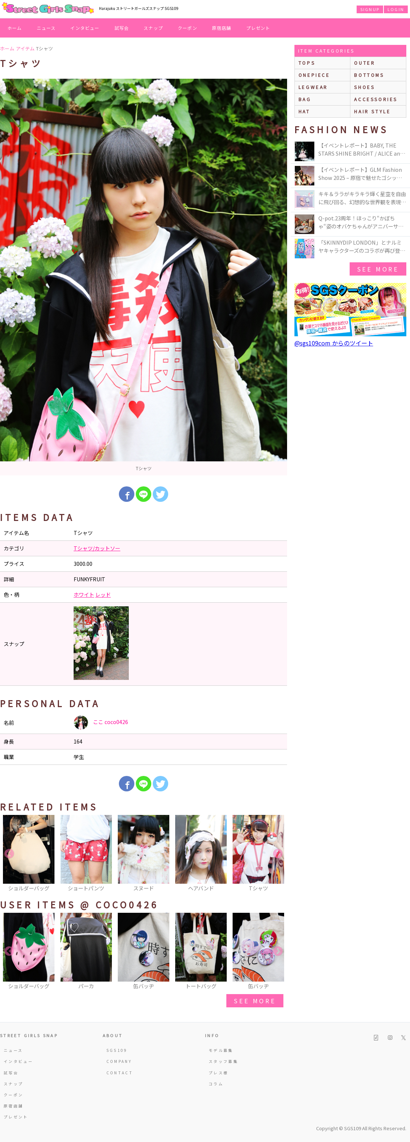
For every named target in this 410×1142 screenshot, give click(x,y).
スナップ (153, 28)
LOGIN (396, 9)
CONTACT (119, 1072)
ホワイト (84, 594)
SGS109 (117, 1050)
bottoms (369, 75)
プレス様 (218, 1072)
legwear (313, 87)
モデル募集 (221, 1050)
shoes (364, 87)
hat (304, 111)
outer (364, 63)
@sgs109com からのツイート (333, 342)
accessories (375, 99)
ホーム (14, 28)
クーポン (187, 28)
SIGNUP (369, 9)
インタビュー (84, 28)
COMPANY (119, 1061)
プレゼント (258, 28)
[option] (143, 277)
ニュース (46, 28)
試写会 (121, 28)
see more (255, 1000)
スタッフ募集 (223, 1061)
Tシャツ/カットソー (97, 548)
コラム (216, 1083)
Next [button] (277, 853)
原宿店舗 (221, 28)
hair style (372, 111)
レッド (103, 594)
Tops (306, 63)
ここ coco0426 (101, 722)
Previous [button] (9, 853)
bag (304, 99)
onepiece (314, 75)
